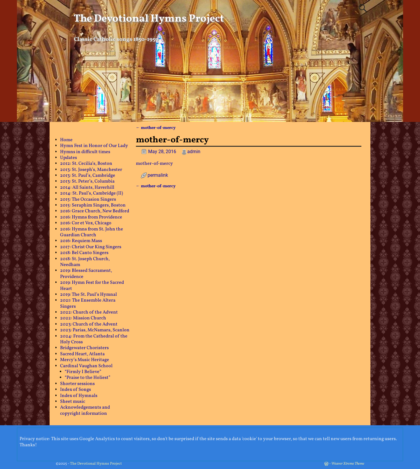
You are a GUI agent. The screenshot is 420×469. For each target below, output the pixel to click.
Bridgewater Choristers (84, 348)
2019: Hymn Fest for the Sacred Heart (92, 285)
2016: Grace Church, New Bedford (94, 211)
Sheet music (72, 401)
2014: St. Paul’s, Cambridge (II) (91, 193)
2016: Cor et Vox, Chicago (85, 223)
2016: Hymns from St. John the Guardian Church (91, 232)
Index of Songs (75, 389)
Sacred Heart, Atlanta (82, 354)
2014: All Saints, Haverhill (87, 187)
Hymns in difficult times (85, 152)
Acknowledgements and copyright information (85, 410)
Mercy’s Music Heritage (84, 360)
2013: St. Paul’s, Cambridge (87, 175)
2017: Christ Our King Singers (90, 247)
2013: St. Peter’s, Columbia (87, 181)
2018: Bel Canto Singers (84, 253)
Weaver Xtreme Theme (347, 463)
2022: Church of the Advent (89, 312)
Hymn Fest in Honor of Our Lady (94, 146)
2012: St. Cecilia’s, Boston (86, 163)
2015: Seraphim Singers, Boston (93, 205)
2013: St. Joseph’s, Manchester (91, 170)
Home (66, 140)
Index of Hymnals (78, 396)
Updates (68, 158)
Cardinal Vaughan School (86, 366)
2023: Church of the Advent (89, 324)
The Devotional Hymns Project (149, 19)
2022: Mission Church (83, 318)
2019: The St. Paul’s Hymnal (88, 294)
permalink (158, 175)
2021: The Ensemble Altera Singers (88, 303)
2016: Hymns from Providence (91, 217)
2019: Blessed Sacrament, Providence (86, 273)
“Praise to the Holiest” (87, 377)
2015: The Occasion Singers (88, 199)
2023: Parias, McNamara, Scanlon (95, 330)
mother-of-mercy (156, 128)
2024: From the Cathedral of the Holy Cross (93, 339)
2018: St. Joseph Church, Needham (85, 262)
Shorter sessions (77, 384)
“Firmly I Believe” (83, 372)
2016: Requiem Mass (81, 241)
